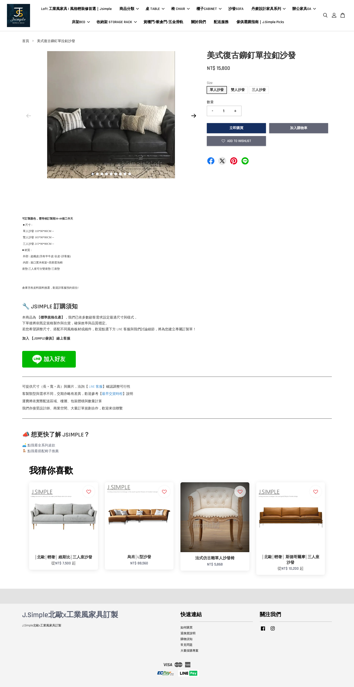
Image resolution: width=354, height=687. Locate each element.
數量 (210, 102)
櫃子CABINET (209, 8)
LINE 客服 (96, 386)
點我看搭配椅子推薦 (43, 451)
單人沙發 (217, 90)
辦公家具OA (304, 8)
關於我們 (198, 22)
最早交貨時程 (112, 394)
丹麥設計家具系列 (268, 8)
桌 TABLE (155, 8)
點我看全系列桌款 (41, 445)
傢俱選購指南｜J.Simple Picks (260, 22)
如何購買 (186, 627)
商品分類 (129, 8)
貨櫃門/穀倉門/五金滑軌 (163, 22)
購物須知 (186, 639)
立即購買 (236, 128)
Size (210, 83)
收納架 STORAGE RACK (117, 22)
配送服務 (221, 22)
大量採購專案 (189, 651)
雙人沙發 (238, 90)
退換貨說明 (187, 633)
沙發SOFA (236, 8)
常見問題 (186, 645)
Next (193, 115)
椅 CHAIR (180, 8)
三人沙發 (259, 90)
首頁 (25, 41)
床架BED (81, 22)
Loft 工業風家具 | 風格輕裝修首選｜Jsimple (76, 8)
